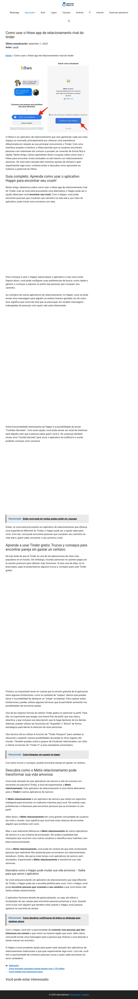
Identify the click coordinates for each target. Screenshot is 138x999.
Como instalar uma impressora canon (26, 972)
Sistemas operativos (118, 12)
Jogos (54, 12)
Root (43, 12)
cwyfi (15, 47)
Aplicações (30, 12)
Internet (99, 12)
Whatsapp (14, 12)
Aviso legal (74, 994)
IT (90, 12)
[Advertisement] (47, 226)
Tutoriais (66, 12)
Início (9, 55)
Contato (85, 994)
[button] (69, 21)
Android (79, 12)
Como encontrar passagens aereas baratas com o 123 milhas (36, 969)
